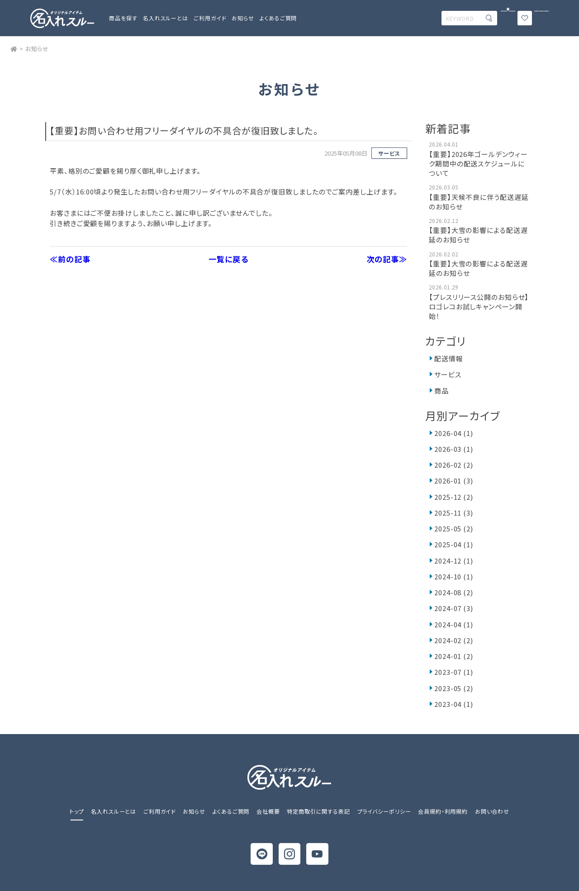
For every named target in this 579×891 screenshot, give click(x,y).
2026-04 (453, 433)
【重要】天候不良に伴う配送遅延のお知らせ (479, 201)
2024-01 (453, 656)
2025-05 (453, 528)
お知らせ (243, 18)
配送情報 (448, 358)
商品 (441, 390)
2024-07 (453, 608)
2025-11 (453, 512)
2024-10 (453, 576)
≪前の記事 (70, 259)
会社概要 (268, 811)
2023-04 (453, 704)
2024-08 (453, 592)
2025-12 (453, 497)
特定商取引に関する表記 (318, 811)
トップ (77, 811)
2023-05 (453, 688)
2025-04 (453, 544)
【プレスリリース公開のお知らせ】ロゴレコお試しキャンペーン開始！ (479, 306)
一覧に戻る (228, 259)
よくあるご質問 (278, 18)
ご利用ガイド (159, 811)
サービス (389, 153)
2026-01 (453, 480)
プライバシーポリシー (384, 811)
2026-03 (453, 449)
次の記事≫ (387, 259)
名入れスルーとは (165, 18)
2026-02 (453, 464)
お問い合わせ (492, 811)
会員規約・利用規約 (443, 811)
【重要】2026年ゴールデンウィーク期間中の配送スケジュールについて (478, 163)
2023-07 (453, 672)
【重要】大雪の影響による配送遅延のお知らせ (478, 234)
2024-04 (453, 624)
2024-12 (453, 560)
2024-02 (453, 640)
